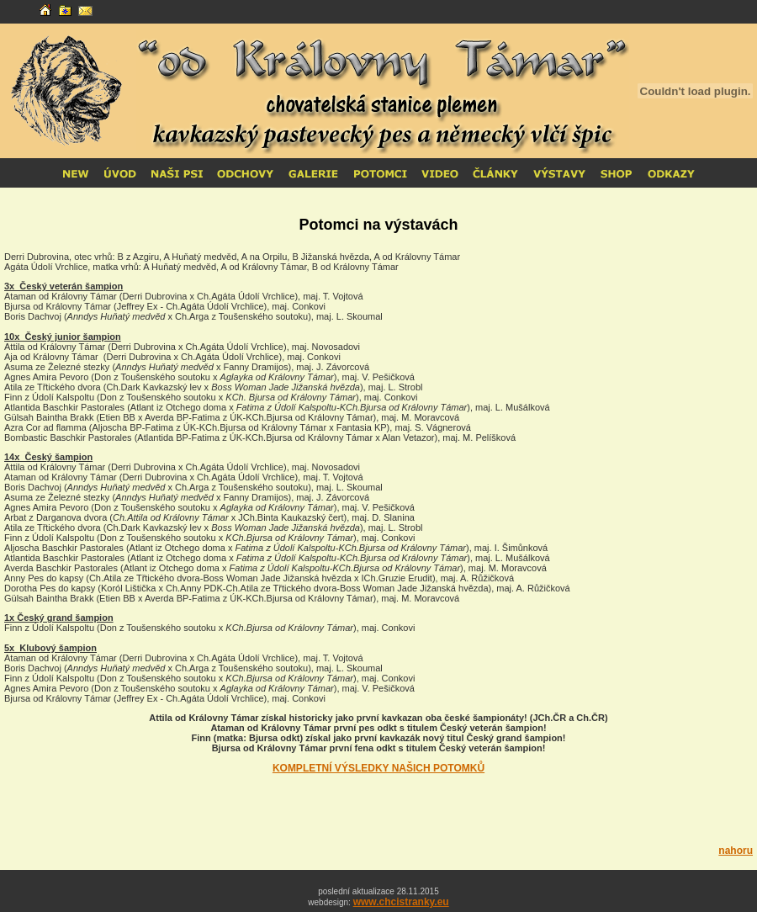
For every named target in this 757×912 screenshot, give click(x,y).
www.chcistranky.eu (401, 902)
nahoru (735, 850)
